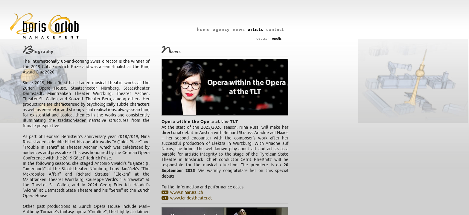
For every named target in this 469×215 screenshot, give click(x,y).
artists (334, 29)
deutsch (341, 38)
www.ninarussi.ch (265, 192)
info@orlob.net (254, 209)
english (357, 38)
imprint (275, 209)
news (318, 29)
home (282, 29)
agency (300, 29)
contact (354, 29)
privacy (290, 209)
